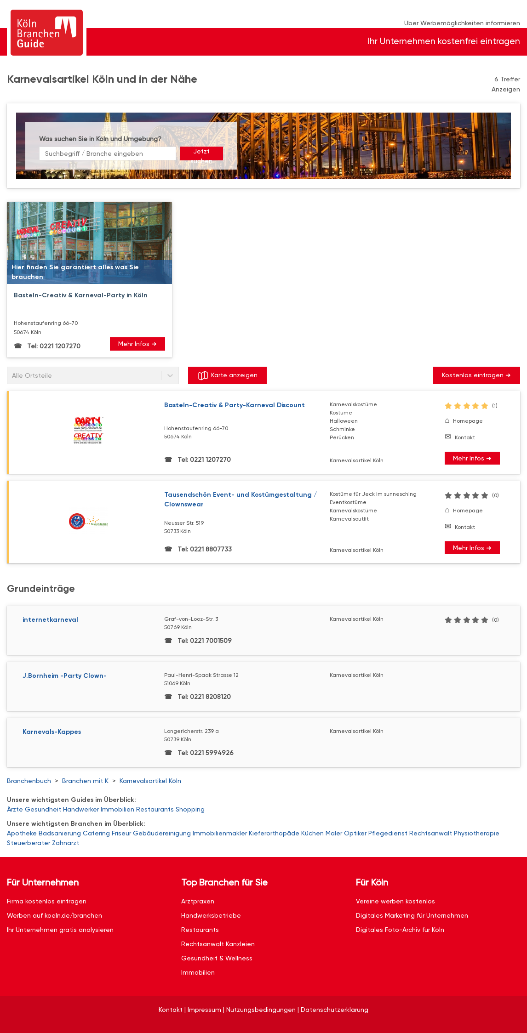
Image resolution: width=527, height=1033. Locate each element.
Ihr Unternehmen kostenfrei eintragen (444, 41)
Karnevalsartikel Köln (150, 780)
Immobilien (117, 809)
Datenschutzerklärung (334, 1009)
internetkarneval (50, 620)
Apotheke (22, 833)
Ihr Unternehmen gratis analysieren (60, 929)
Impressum (204, 1009)
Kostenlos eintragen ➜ (476, 375)
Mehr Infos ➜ (137, 343)
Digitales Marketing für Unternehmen (412, 915)
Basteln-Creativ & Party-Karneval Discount (234, 405)
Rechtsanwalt (430, 833)
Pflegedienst (387, 833)
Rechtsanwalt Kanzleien (218, 944)
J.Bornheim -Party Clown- (65, 676)
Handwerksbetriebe (211, 915)
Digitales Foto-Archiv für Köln (400, 929)
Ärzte (15, 809)
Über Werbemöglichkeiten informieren (462, 23)
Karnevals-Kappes (52, 732)
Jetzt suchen (201, 154)
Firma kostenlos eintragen (46, 901)
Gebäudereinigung (162, 833)
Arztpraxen (197, 901)
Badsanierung (60, 833)
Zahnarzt (65, 842)
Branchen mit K (85, 780)
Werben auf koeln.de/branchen (54, 915)
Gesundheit (43, 809)
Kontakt (465, 437)
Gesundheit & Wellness (216, 958)
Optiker (355, 833)
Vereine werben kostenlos (395, 901)
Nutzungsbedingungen (261, 1009)
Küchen (312, 833)
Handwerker (81, 809)
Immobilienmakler (220, 833)
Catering (96, 833)
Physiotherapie (476, 833)
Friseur (121, 833)
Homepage (468, 421)
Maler (334, 833)
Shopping (190, 809)
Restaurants (155, 809)
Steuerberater (28, 842)
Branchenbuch (29, 780)
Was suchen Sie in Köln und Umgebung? (100, 138)
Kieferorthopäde (274, 833)
